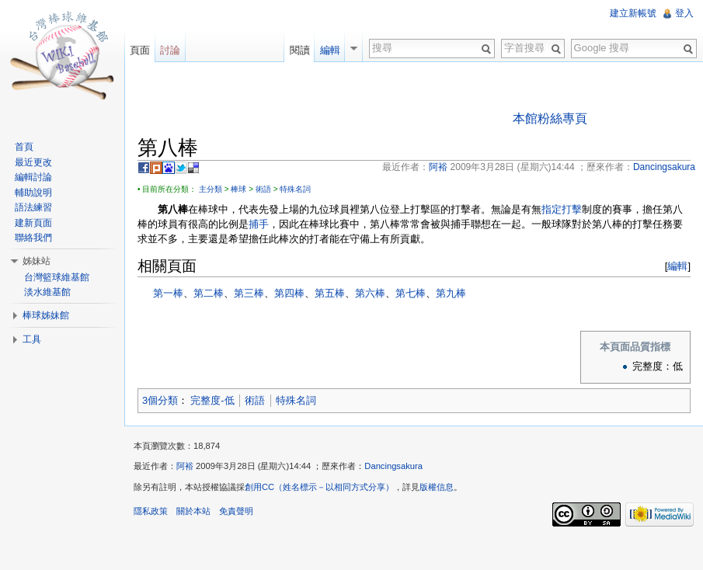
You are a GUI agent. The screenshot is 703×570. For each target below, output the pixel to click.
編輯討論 (33, 177)
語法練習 (33, 207)
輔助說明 (33, 192)
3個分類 (160, 400)
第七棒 (410, 293)
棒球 (238, 189)
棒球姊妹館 (46, 315)
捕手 (259, 224)
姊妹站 (36, 260)
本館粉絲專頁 (550, 118)
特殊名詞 (295, 189)
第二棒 (208, 293)
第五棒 (330, 293)
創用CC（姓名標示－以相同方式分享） (319, 487)
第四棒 (289, 293)
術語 (263, 189)
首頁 (24, 146)
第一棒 (168, 293)
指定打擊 (561, 209)
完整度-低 (212, 400)
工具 (32, 339)
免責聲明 (236, 511)
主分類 (210, 189)
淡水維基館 (47, 292)
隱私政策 (151, 511)
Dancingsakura (393, 466)
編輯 (677, 266)
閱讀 (300, 50)
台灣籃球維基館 (56, 277)
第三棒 (249, 293)
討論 (170, 50)
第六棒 (370, 293)
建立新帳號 (633, 13)
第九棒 (451, 293)
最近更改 (33, 162)
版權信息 (436, 487)
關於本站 (193, 511)
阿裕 (184, 466)
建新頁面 (33, 222)
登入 (684, 13)
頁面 (140, 50)
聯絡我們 (33, 237)
